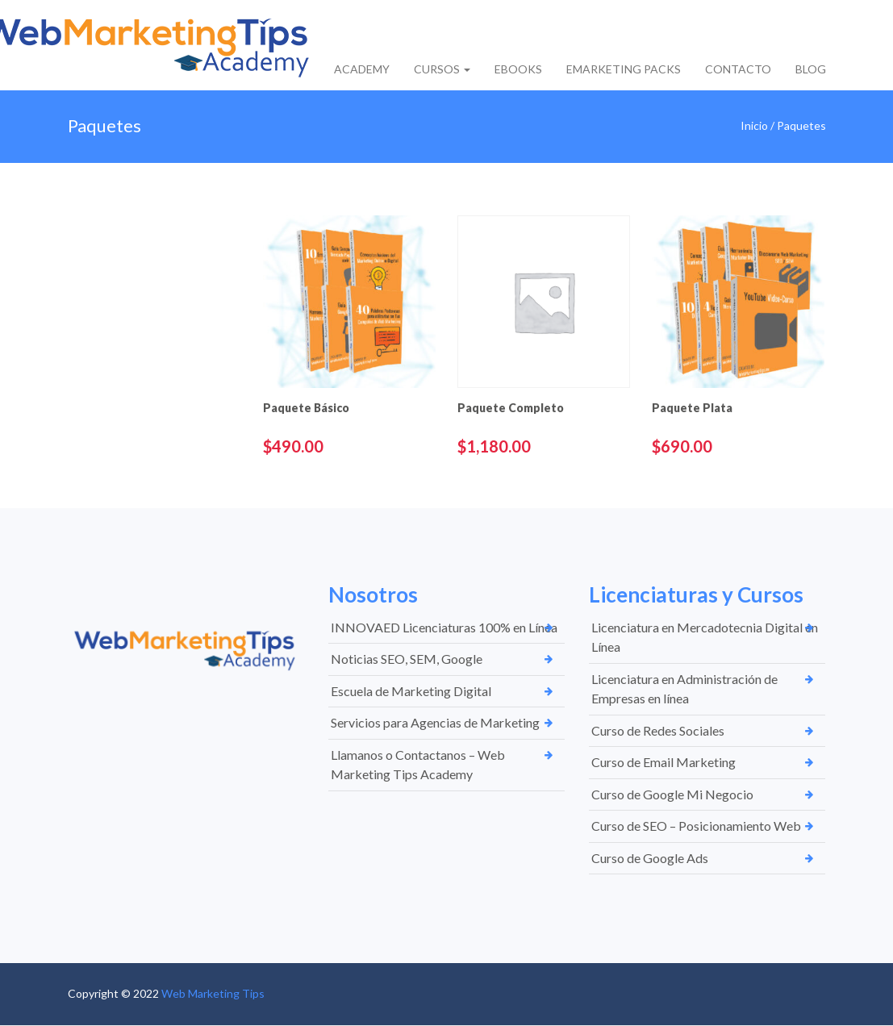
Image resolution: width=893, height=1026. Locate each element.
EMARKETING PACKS (623, 69)
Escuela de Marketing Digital (411, 691)
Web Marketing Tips (213, 993)
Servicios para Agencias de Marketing (435, 722)
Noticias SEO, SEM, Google (406, 658)
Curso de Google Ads (649, 857)
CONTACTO (738, 69)
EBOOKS (518, 69)
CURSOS (442, 69)
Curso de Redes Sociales (657, 730)
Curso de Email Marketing (663, 762)
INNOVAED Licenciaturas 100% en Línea (444, 627)
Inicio (754, 125)
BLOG (810, 69)
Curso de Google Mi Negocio (672, 794)
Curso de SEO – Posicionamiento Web (696, 825)
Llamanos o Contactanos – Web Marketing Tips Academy (418, 764)
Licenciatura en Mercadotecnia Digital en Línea (704, 637)
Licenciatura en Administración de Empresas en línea (684, 689)
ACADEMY (362, 69)
